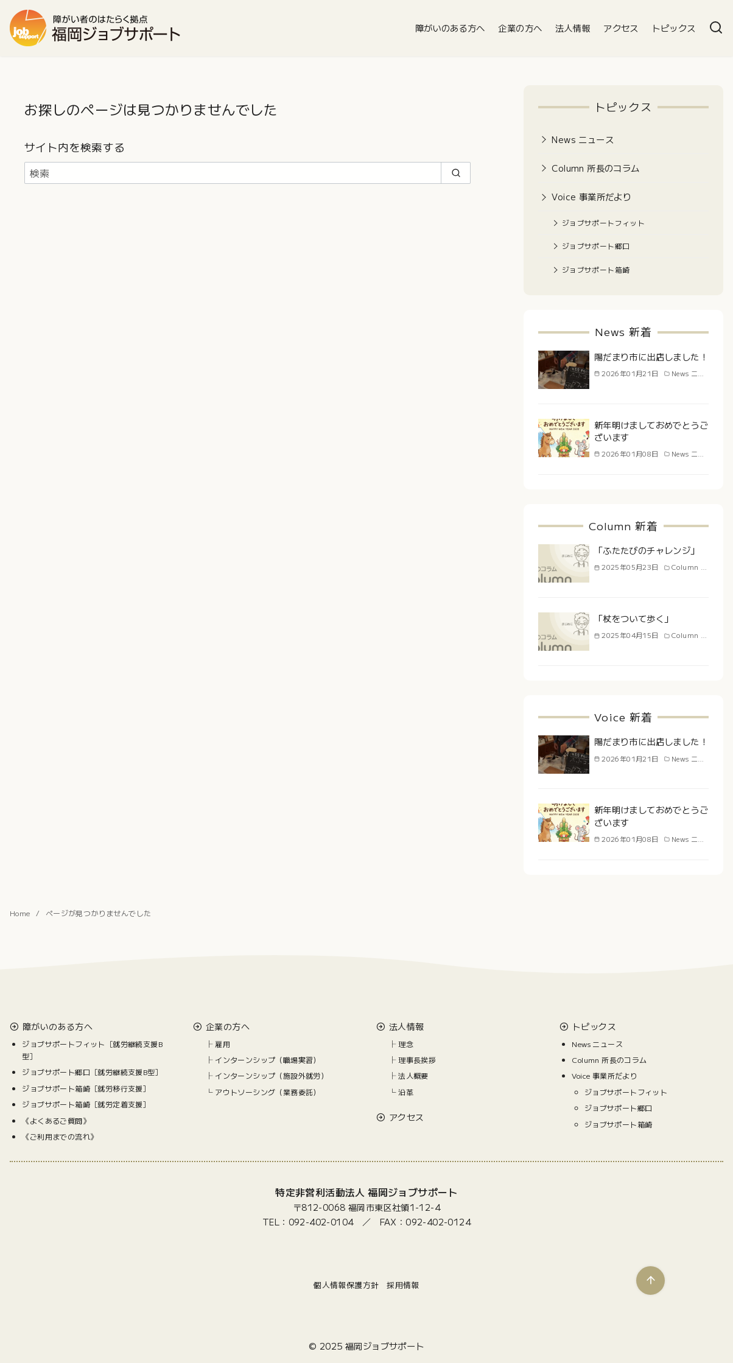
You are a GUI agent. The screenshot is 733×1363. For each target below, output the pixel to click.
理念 (405, 1044)
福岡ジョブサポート (384, 1345)
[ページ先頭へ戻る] (650, 1280)
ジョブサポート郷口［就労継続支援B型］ (92, 1072)
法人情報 (573, 27)
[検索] (716, 28)
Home (21, 913)
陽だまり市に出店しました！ (651, 356)
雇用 (222, 1044)
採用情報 (403, 1285)
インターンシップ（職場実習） (268, 1059)
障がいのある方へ (450, 27)
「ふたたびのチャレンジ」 (647, 550)
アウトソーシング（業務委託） (268, 1092)
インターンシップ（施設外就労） (271, 1075)
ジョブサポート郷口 (596, 245)
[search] (456, 173)
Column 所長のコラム (595, 167)
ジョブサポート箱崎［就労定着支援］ (86, 1104)
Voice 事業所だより (591, 196)
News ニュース (583, 139)
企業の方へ (520, 27)
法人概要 (413, 1075)
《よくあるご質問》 (56, 1120)
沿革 (405, 1092)
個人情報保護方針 (346, 1285)
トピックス (673, 27)
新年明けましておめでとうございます (651, 430)
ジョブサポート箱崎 (596, 269)
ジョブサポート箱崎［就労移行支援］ (86, 1088)
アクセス (621, 27)
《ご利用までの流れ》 (59, 1136)
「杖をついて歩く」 (633, 618)
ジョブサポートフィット (603, 222)
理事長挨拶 (417, 1059)
